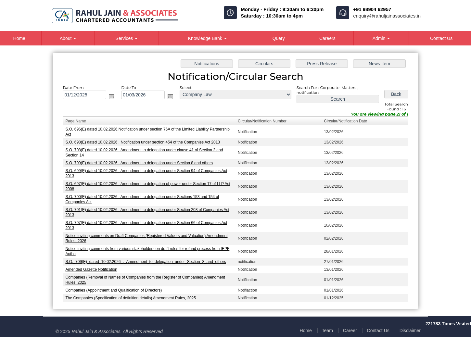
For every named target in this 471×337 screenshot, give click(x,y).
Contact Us (378, 330)
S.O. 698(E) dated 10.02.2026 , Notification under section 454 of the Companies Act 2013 (142, 142)
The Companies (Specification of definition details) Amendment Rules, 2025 (130, 298)
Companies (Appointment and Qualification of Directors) (113, 290)
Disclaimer (410, 330)
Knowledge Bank (207, 38)
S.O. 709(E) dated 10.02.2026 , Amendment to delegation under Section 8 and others (139, 163)
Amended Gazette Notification (91, 269)
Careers (327, 38)
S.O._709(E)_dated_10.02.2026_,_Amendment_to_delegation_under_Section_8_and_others (145, 261)
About (68, 38)
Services (127, 38)
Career (350, 330)
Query (279, 38)
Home (305, 330)
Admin (381, 38)
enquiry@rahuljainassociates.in (387, 16)
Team (327, 330)
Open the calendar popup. (111, 96)
